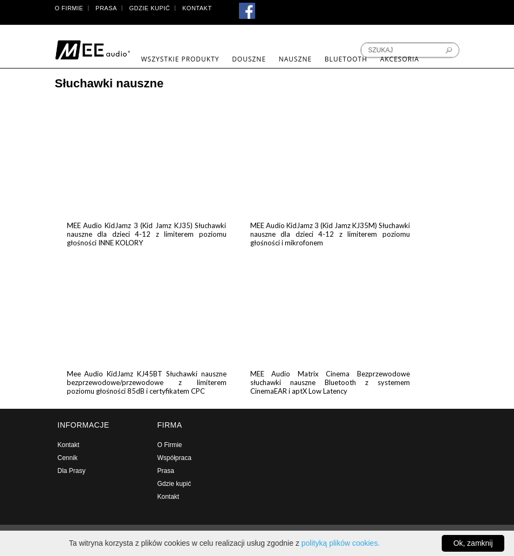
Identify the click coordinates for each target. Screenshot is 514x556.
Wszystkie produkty (180, 59)
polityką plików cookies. (340, 543)
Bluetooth (346, 59)
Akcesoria (399, 59)
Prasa (106, 8)
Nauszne (295, 59)
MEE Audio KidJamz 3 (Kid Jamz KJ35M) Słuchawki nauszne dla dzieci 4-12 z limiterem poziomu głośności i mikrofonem (330, 234)
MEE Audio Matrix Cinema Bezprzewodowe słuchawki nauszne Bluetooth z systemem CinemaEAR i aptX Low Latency (330, 382)
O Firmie (69, 8)
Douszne (249, 59)
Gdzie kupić (149, 8)
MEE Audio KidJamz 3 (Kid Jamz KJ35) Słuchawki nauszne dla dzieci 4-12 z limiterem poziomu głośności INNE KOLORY (147, 234)
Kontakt (197, 8)
